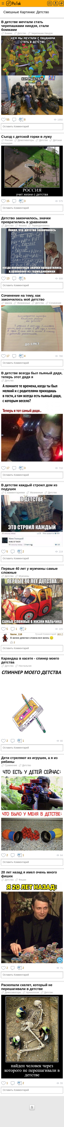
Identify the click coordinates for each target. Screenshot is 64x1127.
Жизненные (22, 303)
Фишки (20, 879)
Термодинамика (38, 225)
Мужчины (22, 576)
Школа (7, 303)
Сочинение (53, 303)
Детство (20, 33)
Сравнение (9, 765)
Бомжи (7, 33)
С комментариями (13, 492)
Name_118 (16, 634)
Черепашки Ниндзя (40, 33)
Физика (21, 225)
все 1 (60, 634)
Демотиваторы (24, 140)
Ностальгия (23, 665)
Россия (7, 140)
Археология (31, 992)
